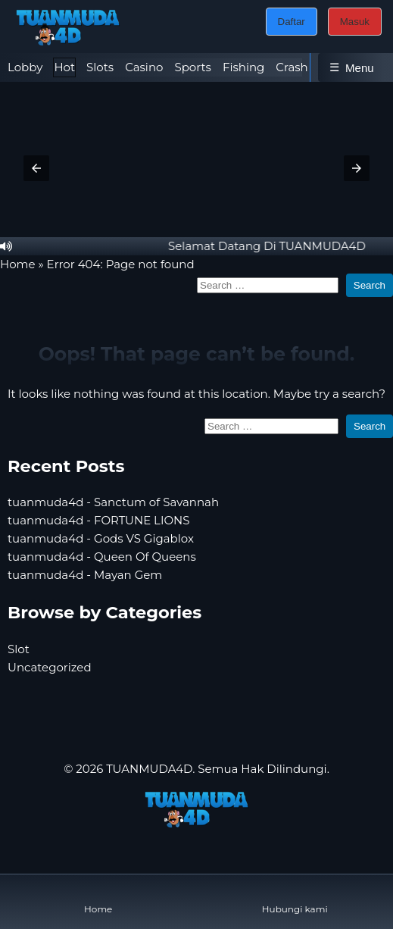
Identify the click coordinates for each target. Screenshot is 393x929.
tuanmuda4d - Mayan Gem (85, 575)
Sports (192, 67)
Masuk (355, 21)
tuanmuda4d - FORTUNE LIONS (99, 520)
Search (369, 285)
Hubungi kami (295, 897)
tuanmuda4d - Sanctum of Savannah (113, 502)
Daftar (291, 21)
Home (18, 264)
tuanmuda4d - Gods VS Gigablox (101, 538)
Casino (144, 67)
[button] (36, 168)
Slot (19, 649)
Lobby (25, 67)
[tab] (25, 67)
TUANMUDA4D (149, 769)
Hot (64, 67)
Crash (291, 67)
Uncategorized (50, 667)
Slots (100, 67)
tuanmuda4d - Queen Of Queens (102, 556)
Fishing (243, 67)
